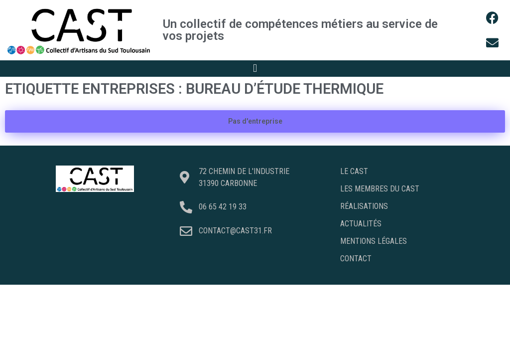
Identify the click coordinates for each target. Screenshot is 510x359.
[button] (254, 68)
